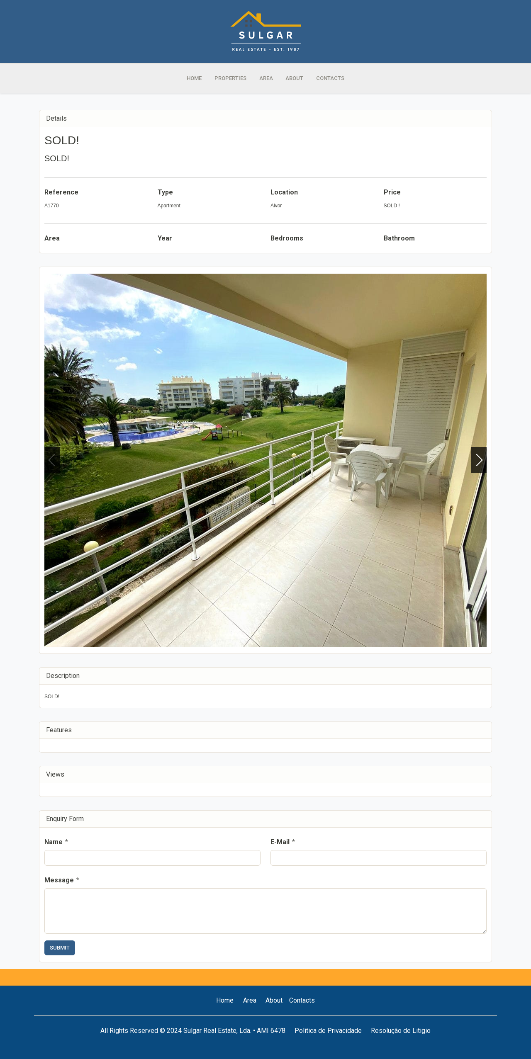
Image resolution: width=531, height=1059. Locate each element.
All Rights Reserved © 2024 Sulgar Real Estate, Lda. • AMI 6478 (192, 1031)
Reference (61, 192)
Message (61, 880)
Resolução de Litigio (401, 1031)
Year (165, 238)
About (274, 1000)
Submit (60, 948)
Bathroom (399, 238)
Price (392, 192)
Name (56, 842)
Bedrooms (286, 238)
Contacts (302, 1000)
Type (165, 192)
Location (284, 192)
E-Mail (282, 842)
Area (52, 238)
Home (225, 1000)
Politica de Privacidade (328, 1031)
